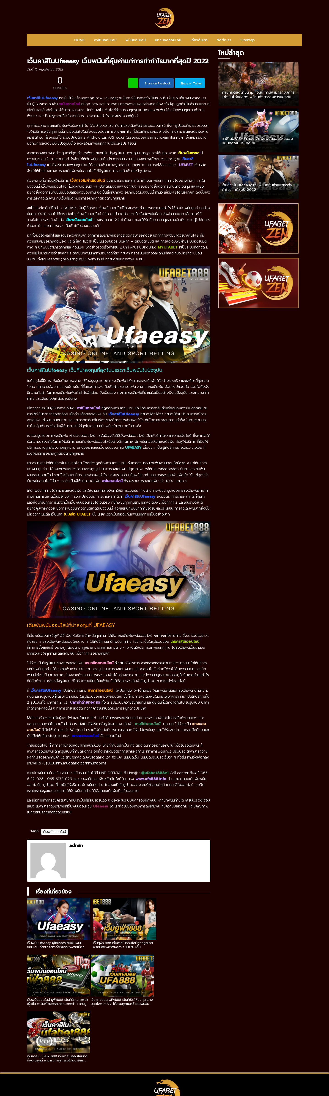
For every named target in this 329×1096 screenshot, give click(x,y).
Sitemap (247, 40)
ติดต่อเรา (224, 40)
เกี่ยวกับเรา (199, 40)
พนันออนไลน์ (136, 40)
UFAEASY (133, 447)
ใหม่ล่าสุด (231, 53)
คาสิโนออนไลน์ (105, 40)
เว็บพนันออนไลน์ (54, 831)
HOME (79, 40)
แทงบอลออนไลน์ (168, 40)
